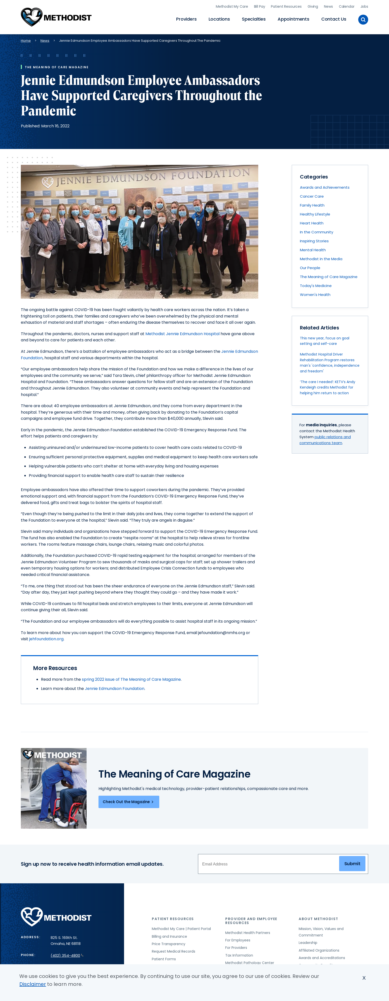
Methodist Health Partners (247, 932)
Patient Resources (286, 6)
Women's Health (315, 294)
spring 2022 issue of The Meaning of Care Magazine (131, 678)
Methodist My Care (232, 6)
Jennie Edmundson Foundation (114, 688)
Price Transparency (168, 943)
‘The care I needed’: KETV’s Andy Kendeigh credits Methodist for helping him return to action (327, 387)
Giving (313, 6)
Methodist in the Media (321, 258)
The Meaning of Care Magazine (328, 276)
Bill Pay (259, 6)
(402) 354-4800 (67, 955)
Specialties (254, 19)
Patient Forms (164, 958)
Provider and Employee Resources (251, 920)
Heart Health (312, 222)
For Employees (237, 939)
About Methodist (318, 918)
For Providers (236, 947)
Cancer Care (312, 195)
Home (26, 39)
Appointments (293, 19)
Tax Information (239, 954)
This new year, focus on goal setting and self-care (324, 340)
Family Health (312, 204)
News (328, 6)
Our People (310, 267)
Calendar (347, 6)
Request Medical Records (173, 950)
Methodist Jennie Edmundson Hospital (182, 333)
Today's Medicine (316, 285)
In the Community (316, 231)
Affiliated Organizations (319, 949)
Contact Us (333, 19)
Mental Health (313, 249)
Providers (186, 19)
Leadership (308, 942)
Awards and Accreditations (322, 957)
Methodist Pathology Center (249, 962)
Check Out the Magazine (129, 801)
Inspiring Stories (314, 240)
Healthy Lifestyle (315, 213)
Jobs (364, 6)
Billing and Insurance (169, 935)
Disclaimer (32, 984)
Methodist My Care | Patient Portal (181, 928)
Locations (219, 19)
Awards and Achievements (325, 186)
